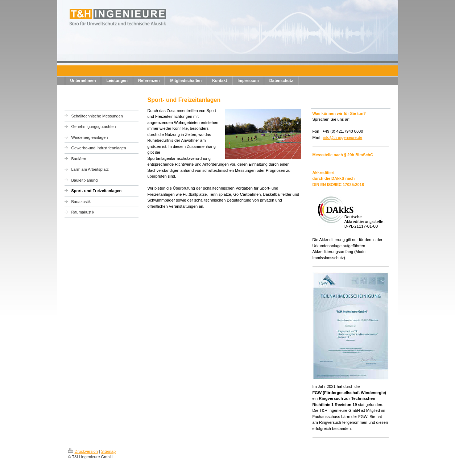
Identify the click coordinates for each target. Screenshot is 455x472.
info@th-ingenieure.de (342, 137)
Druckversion (83, 451)
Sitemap (108, 451)
